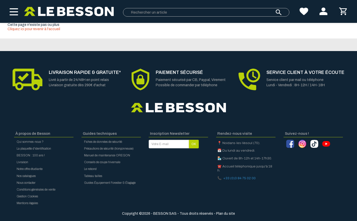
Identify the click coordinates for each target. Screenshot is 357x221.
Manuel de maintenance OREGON (107, 155)
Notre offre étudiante (30, 169)
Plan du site (225, 213)
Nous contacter (26, 183)
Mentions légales (27, 203)
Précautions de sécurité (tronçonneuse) (109, 148)
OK (193, 144)
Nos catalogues (26, 176)
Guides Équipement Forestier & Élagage (110, 183)
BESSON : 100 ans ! (31, 155)
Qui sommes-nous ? (30, 142)
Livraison (22, 162)
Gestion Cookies (27, 196)
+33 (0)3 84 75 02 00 (239, 178)
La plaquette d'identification (34, 148)
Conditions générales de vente (36, 189)
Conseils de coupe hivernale (102, 162)
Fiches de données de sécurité (103, 142)
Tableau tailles (93, 176)
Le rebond (90, 169)
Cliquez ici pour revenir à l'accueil (34, 29)
